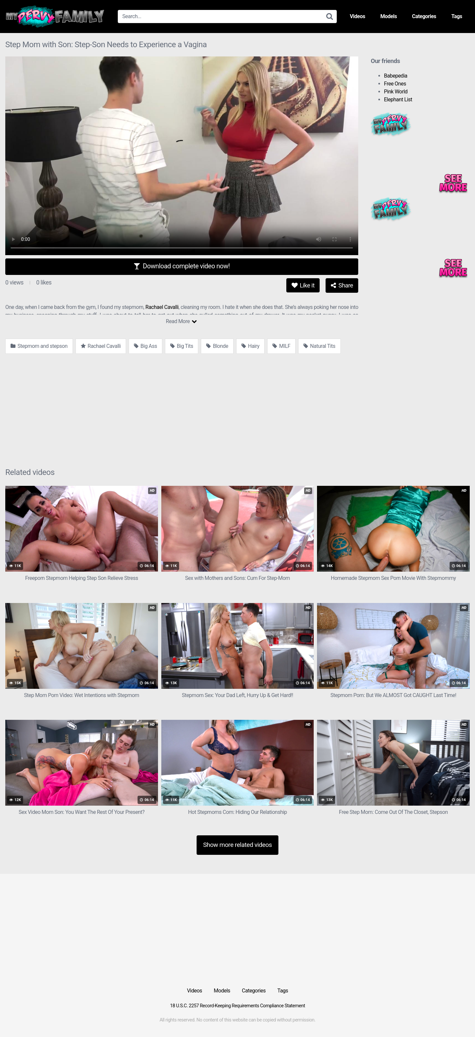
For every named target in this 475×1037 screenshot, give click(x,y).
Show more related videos (237, 845)
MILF (281, 346)
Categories (424, 16)
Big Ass (145, 346)
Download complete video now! (182, 266)
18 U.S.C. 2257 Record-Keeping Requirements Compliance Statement (237, 1006)
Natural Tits (319, 346)
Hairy (250, 346)
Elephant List (398, 99)
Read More (181, 321)
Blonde (217, 346)
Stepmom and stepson (39, 346)
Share (342, 285)
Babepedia (395, 76)
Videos (357, 16)
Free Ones (395, 84)
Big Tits (181, 346)
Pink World (395, 91)
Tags (456, 16)
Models (388, 16)
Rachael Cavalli (161, 307)
